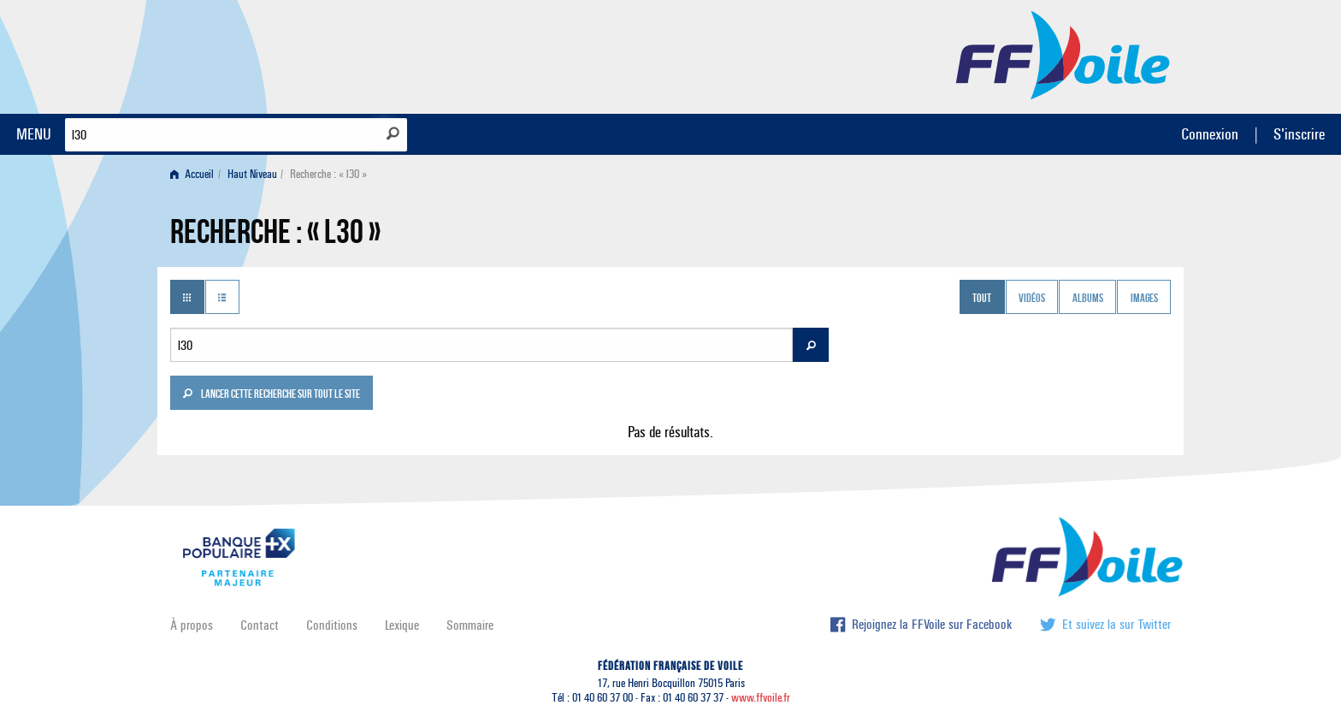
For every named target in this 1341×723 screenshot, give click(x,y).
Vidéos (1032, 299)
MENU (33, 134)
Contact (259, 625)
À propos (191, 625)
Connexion (1209, 134)
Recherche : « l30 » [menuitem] (328, 174)
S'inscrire (1299, 134)
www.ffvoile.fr (760, 697)
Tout (981, 299)
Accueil (192, 174)
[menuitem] (195, 174)
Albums (1087, 299)
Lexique (402, 625)
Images (1144, 299)
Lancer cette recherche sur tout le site (271, 395)
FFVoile (1063, 54)
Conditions (331, 625)
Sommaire (469, 625)
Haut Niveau (252, 174)
